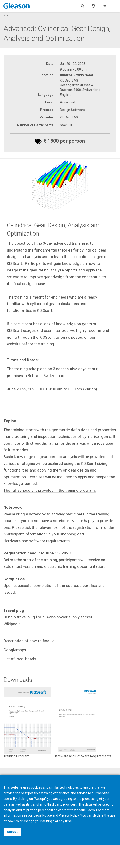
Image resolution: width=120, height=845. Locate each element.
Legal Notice (43, 815)
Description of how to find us (29, 640)
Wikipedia (12, 623)
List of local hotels (20, 658)
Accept (12, 831)
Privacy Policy (69, 815)
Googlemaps (15, 650)
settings (48, 821)
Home (7, 15)
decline (98, 815)
